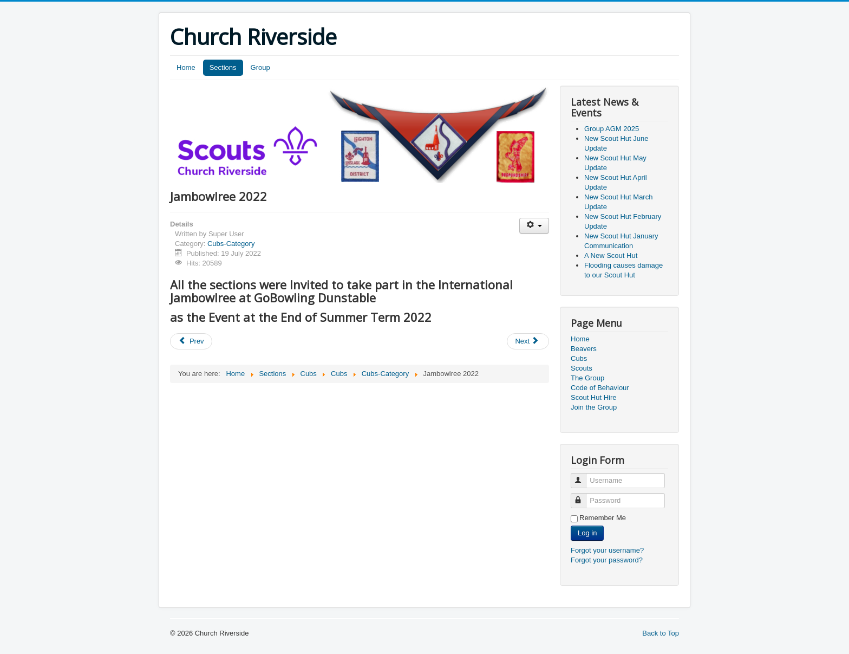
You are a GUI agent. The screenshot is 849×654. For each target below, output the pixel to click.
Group (260, 67)
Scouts (581, 368)
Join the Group (594, 407)
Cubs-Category (230, 243)
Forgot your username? (607, 550)
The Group (587, 378)
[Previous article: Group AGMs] (191, 341)
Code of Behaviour (600, 388)
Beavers (584, 349)
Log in (587, 533)
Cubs (579, 358)
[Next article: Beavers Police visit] (528, 341)
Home (186, 67)
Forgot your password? (607, 560)
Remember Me (602, 518)
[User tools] (534, 226)
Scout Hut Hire (594, 397)
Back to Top (660, 633)
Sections (223, 67)
